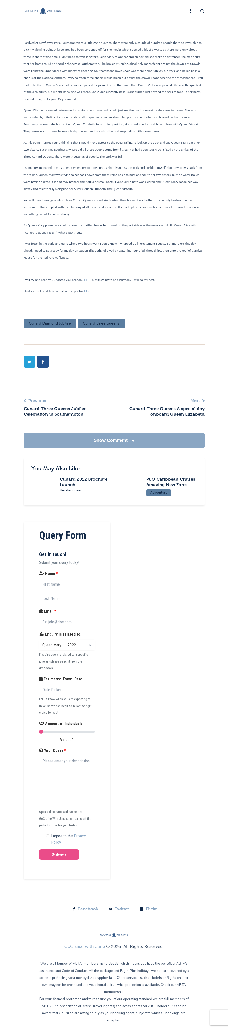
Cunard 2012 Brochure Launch (86, 482)
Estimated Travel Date (60, 684)
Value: (67, 744)
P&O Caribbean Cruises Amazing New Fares (171, 484)
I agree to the (68, 844)
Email (47, 616)
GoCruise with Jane (84, 951)
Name (48, 578)
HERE (88, 280)
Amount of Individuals (61, 728)
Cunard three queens (101, 323)
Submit (59, 860)
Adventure (161, 498)
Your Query (52, 755)
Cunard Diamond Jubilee (50, 323)
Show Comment (111, 440)
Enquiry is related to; (60, 639)
